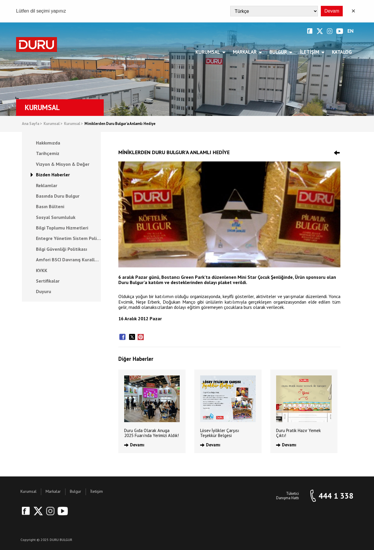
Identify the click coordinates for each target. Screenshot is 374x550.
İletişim (310, 52)
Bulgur (279, 52)
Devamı (137, 444)
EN (350, 31)
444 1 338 (335, 495)
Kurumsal (208, 52)
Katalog (342, 52)
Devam (331, 10)
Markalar (246, 52)
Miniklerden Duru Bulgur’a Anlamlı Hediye (119, 124)
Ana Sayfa (32, 124)
